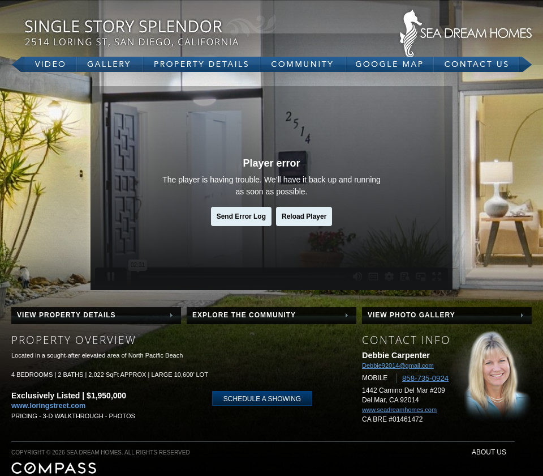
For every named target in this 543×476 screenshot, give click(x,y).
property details (201, 64)
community (303, 64)
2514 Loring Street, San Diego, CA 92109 (164, 32)
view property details (66, 315)
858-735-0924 (425, 378)
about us (489, 452)
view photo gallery (411, 315)
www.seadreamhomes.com (399, 409)
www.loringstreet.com (48, 406)
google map (390, 64)
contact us (483, 64)
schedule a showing (262, 399)
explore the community (244, 315)
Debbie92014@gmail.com (398, 365)
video (44, 64)
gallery (110, 64)
